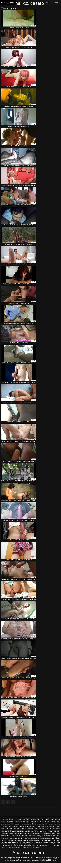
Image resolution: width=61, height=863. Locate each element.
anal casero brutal (27, 824)
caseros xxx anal (10, 843)
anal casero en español (31, 826)
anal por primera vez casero (24, 838)
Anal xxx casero (12, 860)
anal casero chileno (42, 824)
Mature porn (42, 858)
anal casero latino (44, 829)
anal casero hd (32, 829)
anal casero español (48, 826)
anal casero (25, 821)
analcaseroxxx (12, 840)
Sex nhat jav (43, 860)
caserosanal (21, 843)
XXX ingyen (52, 860)
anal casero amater (37, 821)
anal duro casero (17, 836)
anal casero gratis (19, 829)
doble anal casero (47, 843)
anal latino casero (49, 836)
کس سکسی (35, 860)
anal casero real (36, 833)
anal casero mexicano (32, 831)
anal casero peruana (48, 831)
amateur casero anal (41, 819)
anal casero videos (49, 833)
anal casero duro (15, 826)
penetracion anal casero (31, 847)
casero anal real (45, 840)
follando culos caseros (21, 845)
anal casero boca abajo (10, 824)
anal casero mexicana (16, 831)
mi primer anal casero (14, 847)
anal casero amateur (52, 821)
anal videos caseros (43, 838)
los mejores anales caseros (39, 845)
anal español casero (32, 836)
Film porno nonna (24, 860)
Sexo (3, 7)
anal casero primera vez (22, 833)
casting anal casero (33, 843)
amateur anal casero (24, 819)
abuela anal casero (8, 819)
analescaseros (34, 840)
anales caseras (23, 840)
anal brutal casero (13, 821)
